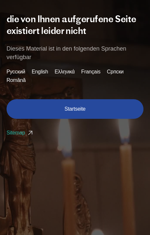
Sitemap (20, 132)
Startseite (75, 109)
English (40, 71)
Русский (16, 71)
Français (90, 71)
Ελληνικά (64, 71)
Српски (115, 71)
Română (16, 80)
